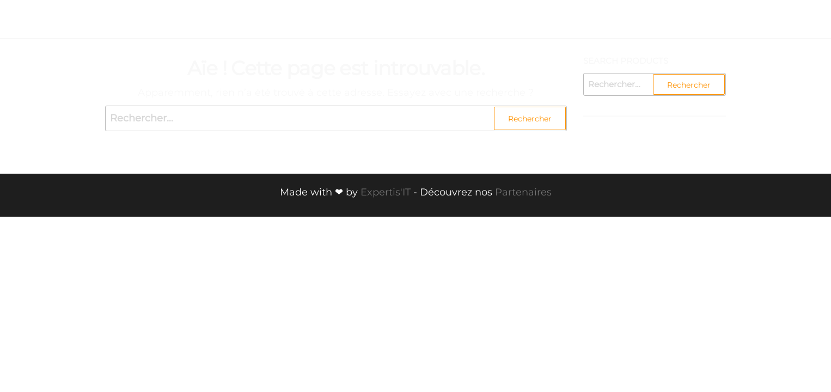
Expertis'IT (385, 192)
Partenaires (523, 192)
